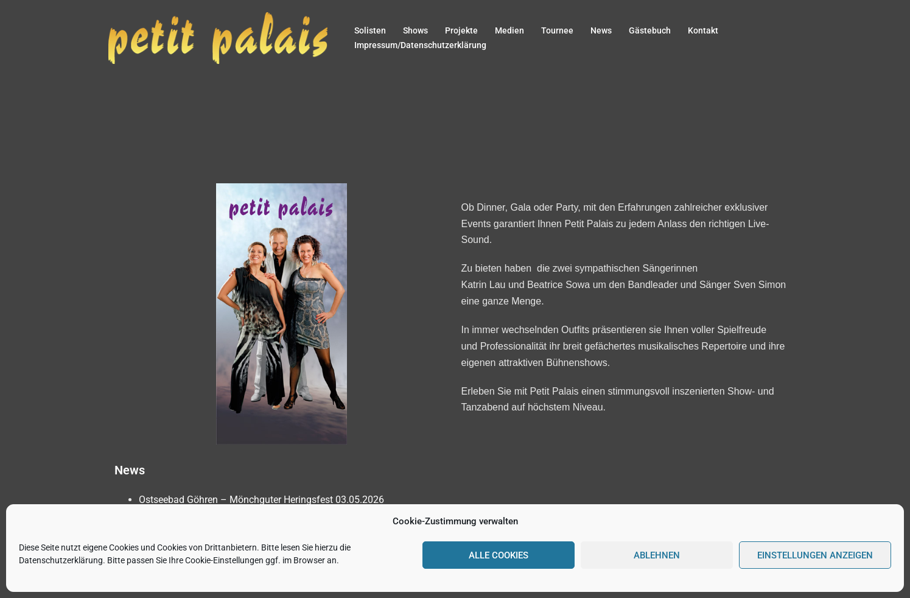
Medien (509, 30)
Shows (415, 30)
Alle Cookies (498, 555)
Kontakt (703, 30)
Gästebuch (650, 30)
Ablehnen (657, 555)
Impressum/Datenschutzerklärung (420, 45)
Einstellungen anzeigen (815, 555)
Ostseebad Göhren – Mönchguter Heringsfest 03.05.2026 (261, 499)
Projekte (461, 30)
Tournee (557, 30)
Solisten (370, 30)
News (601, 30)
